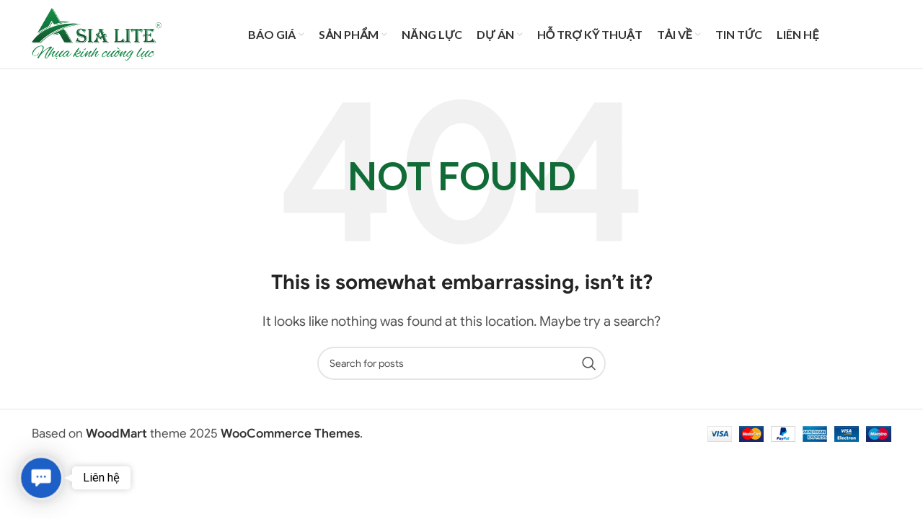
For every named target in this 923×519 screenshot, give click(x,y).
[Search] (461, 369)
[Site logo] (97, 36)
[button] (41, 478)
